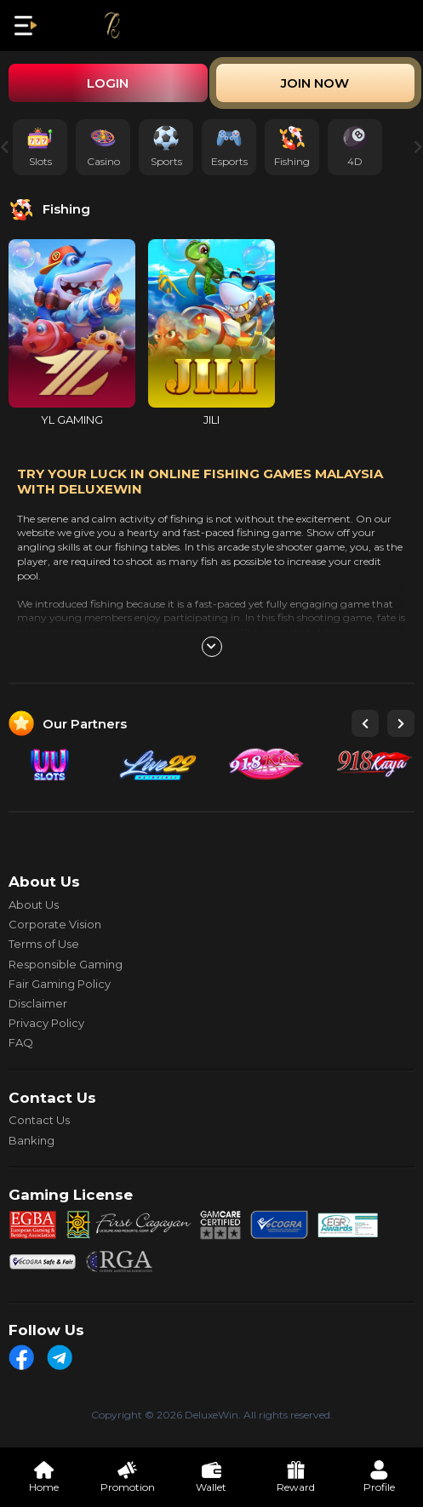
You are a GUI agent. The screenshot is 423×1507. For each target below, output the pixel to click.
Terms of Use (44, 943)
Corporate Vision (55, 924)
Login (108, 83)
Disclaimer (38, 1003)
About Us (34, 904)
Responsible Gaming (66, 964)
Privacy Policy (46, 1023)
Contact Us (39, 1120)
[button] (365, 723)
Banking (31, 1140)
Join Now (315, 83)
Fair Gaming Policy (60, 983)
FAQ (21, 1042)
